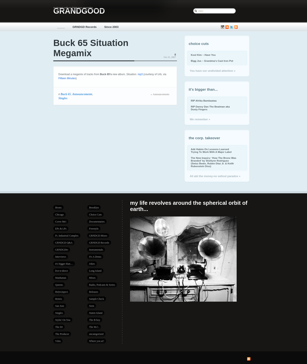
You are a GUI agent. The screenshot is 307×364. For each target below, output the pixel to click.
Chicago (59, 214)
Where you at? (96, 341)
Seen (91, 305)
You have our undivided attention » (212, 70)
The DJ (59, 326)
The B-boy (94, 319)
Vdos (58, 341)
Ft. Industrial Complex (66, 235)
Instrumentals (96, 249)
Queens (59, 284)
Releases (93, 291)
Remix (58, 298)
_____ (61, 27)
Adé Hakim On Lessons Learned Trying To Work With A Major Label (211, 150)
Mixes (92, 277)
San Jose (59, 305)
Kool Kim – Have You (203, 54)
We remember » (200, 119)
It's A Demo (95, 256)
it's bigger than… (64, 263)
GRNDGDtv (61, 249)
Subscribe (236, 27)
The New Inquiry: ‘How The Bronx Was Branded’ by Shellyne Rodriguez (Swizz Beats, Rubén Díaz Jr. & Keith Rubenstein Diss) (213, 162)
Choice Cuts (95, 214)
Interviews (60, 256)
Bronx (58, 207)
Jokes (92, 263)
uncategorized (96, 333)
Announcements (82, 94)
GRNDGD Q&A (63, 242)
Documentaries (97, 221)
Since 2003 (111, 27)
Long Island (95, 270)
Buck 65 (66, 94)
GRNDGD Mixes (98, 235)
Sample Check (96, 298)
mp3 (140, 74)
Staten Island (95, 312)
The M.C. (94, 326)
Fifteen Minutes (67, 78)
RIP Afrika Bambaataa (204, 100)
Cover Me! (60, 221)
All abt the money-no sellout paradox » (215, 176)
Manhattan (60, 277)
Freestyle (93, 228)
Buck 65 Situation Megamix (90, 48)
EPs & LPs (61, 228)
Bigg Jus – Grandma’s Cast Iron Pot (212, 60)
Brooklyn (94, 207)
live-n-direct (61, 270)
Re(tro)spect (61, 291)
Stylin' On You (62, 319)
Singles (62, 98)
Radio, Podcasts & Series (102, 284)
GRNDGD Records (84, 27)
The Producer (62, 333)
